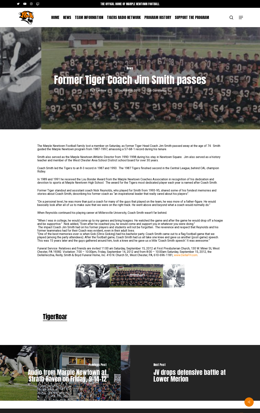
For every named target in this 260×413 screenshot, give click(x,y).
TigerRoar (100, 90)
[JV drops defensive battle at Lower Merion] (195, 373)
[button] (241, 18)
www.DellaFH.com (185, 255)
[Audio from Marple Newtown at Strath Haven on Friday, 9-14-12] (65, 373)
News (130, 68)
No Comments (157, 90)
